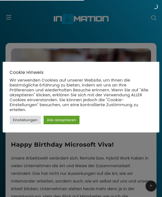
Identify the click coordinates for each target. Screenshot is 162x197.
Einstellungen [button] (25, 120)
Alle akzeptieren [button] (61, 120)
